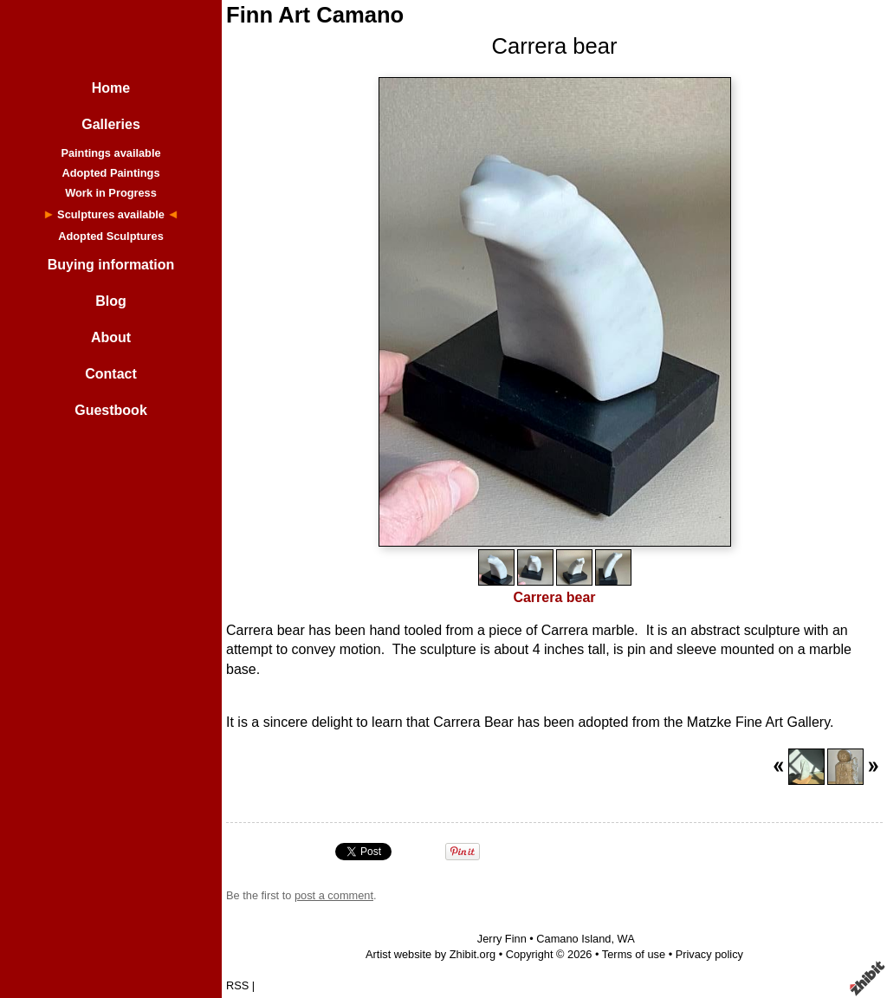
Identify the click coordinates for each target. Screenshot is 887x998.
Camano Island (573, 938)
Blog (110, 301)
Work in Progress (111, 192)
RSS (237, 985)
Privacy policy (709, 954)
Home (111, 88)
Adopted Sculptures (111, 236)
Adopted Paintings (110, 172)
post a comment (334, 895)
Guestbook (110, 410)
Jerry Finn (502, 938)
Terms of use (633, 954)
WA (626, 938)
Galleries (110, 124)
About (111, 337)
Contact (111, 373)
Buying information (111, 264)
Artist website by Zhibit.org (430, 954)
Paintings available (110, 152)
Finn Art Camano (315, 15)
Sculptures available (111, 214)
